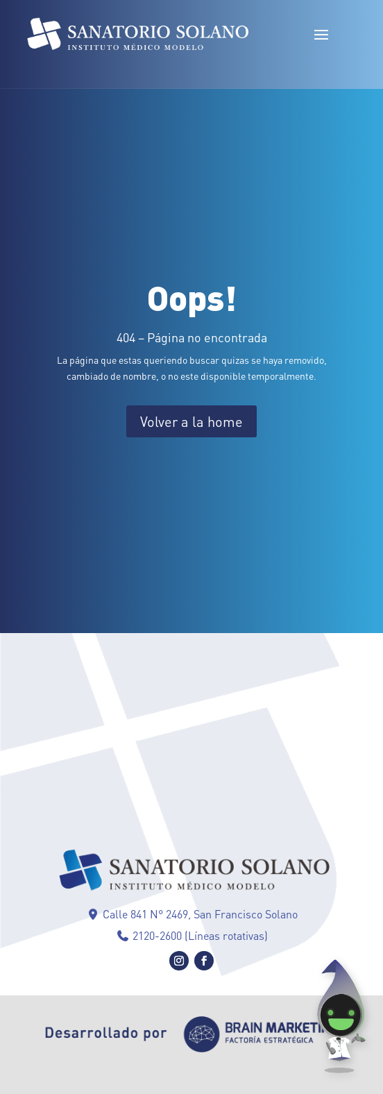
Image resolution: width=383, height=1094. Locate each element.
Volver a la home (191, 421)
